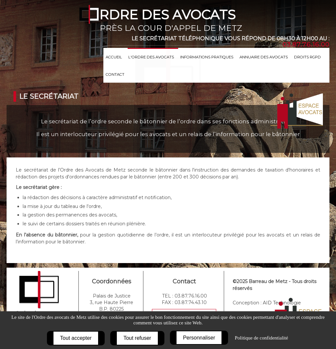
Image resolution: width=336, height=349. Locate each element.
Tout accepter (76, 338)
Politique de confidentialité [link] (261, 337)
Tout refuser (137, 338)
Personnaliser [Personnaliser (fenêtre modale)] (199, 337)
